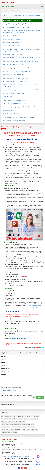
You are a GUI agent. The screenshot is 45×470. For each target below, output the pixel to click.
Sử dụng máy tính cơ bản (19, 421)
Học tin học (27, 416)
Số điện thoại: (5, 368)
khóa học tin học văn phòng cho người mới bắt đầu (23, 427)
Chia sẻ (4, 456)
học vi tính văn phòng (6, 427)
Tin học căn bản (20, 416)
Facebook (32, 347)
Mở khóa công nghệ (8, 6)
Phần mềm (27, 456)
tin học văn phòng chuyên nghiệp (30, 429)
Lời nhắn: (3, 374)
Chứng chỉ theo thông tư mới (16, 418)
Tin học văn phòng (36, 416)
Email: (3, 362)
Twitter (41, 347)
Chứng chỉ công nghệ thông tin (8, 416)
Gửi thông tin (40, 397)
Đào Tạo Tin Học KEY (10, 2)
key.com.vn (8, 445)
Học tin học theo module (6, 421)
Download (15, 456)
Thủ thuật (21, 456)
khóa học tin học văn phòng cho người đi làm (11, 429)
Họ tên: (3, 356)
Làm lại (33, 397)
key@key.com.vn (18, 445)
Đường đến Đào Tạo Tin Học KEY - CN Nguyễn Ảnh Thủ (20, 458)
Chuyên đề (9, 456)
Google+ (37, 347)
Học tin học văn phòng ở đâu (30, 418)
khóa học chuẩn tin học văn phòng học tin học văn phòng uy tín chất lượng (17, 424)
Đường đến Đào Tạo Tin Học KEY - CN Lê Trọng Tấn (19, 461)
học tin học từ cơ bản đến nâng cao (9, 432)
